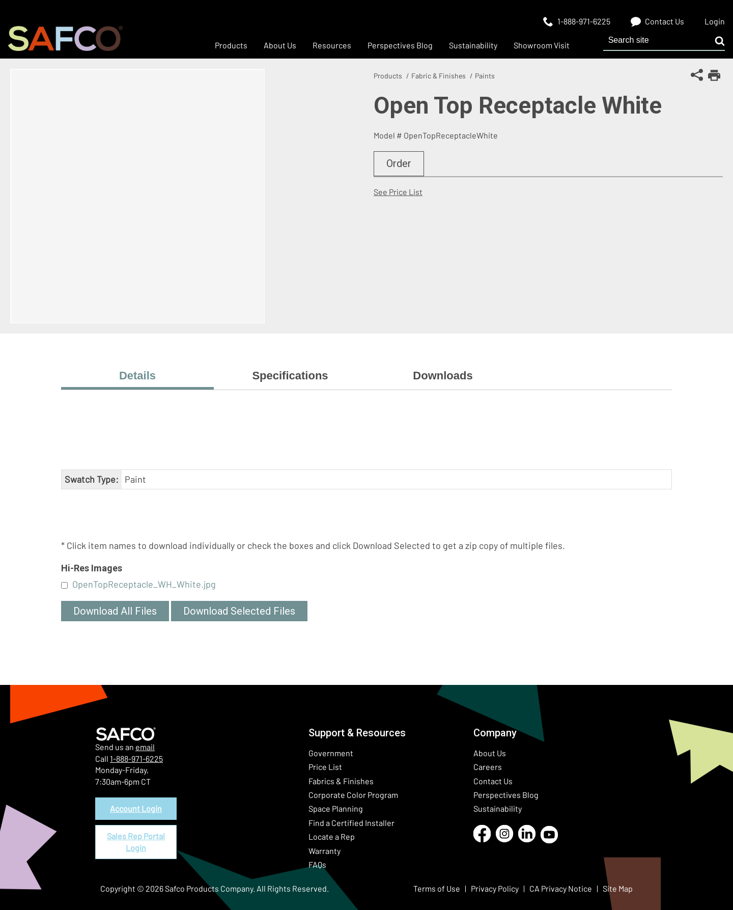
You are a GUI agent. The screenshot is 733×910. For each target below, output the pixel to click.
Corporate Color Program (353, 794)
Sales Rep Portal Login (136, 841)
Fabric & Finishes (438, 75)
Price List (325, 766)
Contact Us (493, 781)
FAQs (317, 864)
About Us (489, 753)
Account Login (136, 808)
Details (137, 375)
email (145, 747)
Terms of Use (436, 888)
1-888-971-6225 (136, 758)
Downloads (442, 375)
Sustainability (497, 808)
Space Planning (335, 808)
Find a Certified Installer (351, 823)
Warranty (324, 851)
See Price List (398, 192)
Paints (485, 75)
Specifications (290, 375)
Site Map (618, 888)
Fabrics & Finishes (341, 781)
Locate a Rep (331, 836)
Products (388, 75)
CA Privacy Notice (560, 888)
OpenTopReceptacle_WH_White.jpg (144, 584)
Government (330, 753)
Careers (487, 766)
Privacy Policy (495, 888)
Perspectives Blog (506, 794)
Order (398, 163)
